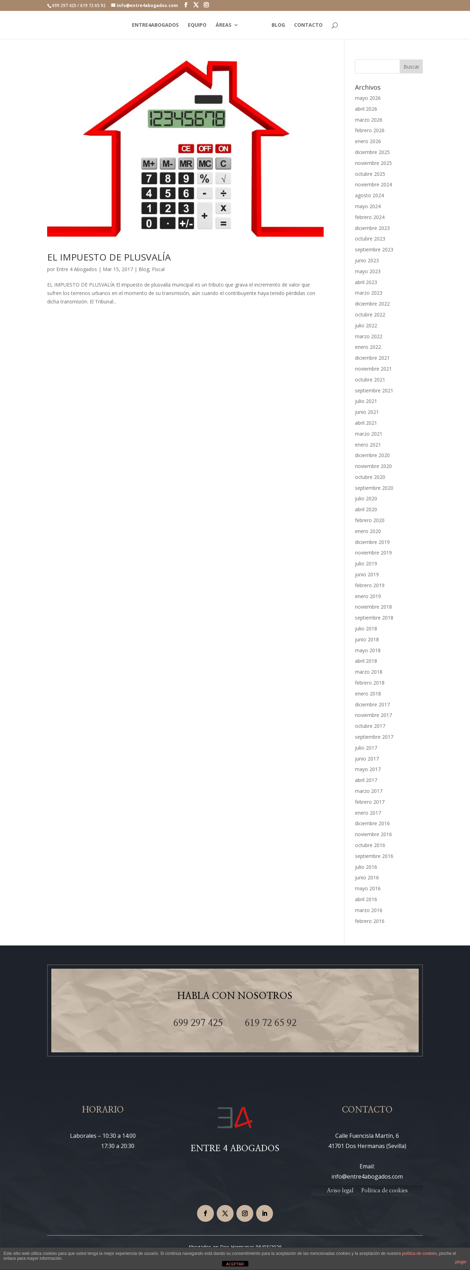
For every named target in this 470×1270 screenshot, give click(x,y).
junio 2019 (367, 574)
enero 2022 (368, 347)
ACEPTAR (235, 1264)
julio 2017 (366, 747)
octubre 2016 (370, 845)
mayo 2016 (368, 888)
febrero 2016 (370, 921)
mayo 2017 (368, 769)
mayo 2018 (368, 650)
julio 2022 (366, 325)
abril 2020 (366, 509)
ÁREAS (222, 25)
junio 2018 (367, 639)
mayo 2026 (368, 98)
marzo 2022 (368, 336)
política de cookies (419, 1253)
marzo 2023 (368, 292)
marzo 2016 (368, 910)
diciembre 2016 (372, 823)
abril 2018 (366, 661)
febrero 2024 (370, 217)
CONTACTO (309, 25)
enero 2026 (368, 141)
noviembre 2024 (373, 184)
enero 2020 (368, 531)
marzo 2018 (368, 671)
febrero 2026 (370, 130)
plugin (460, 1261)
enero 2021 (368, 444)
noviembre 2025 (373, 163)
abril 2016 (366, 899)
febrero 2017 (370, 801)
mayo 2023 (368, 271)
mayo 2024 (368, 206)
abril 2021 (366, 422)
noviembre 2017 (373, 715)
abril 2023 (366, 282)
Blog (144, 269)
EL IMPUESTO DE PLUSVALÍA (109, 257)
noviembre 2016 (373, 834)
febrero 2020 (370, 520)
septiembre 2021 (374, 390)
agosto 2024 (369, 195)
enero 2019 (368, 596)
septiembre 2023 (374, 249)
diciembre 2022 (372, 303)
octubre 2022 (370, 314)
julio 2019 (366, 563)
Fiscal (158, 269)
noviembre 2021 (373, 368)
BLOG (279, 25)
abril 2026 (366, 108)
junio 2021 (367, 412)
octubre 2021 (370, 379)
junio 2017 (367, 758)
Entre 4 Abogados (76, 269)
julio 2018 (366, 628)
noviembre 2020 (373, 466)
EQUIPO (196, 25)
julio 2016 (366, 867)
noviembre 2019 (373, 552)
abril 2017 (366, 780)
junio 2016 (367, 877)
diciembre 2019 (372, 542)
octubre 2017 (370, 726)
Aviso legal (340, 1190)
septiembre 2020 (374, 488)
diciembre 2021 (372, 357)
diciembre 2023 (372, 228)
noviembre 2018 (373, 606)
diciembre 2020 (372, 455)
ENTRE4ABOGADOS (154, 25)
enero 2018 (368, 693)
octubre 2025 (370, 174)
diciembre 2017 (372, 704)
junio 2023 (367, 260)
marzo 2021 (368, 433)
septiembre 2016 (374, 856)
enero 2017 (368, 812)
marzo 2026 (368, 119)
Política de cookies (384, 1190)
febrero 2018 (370, 682)
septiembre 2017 (374, 736)
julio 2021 (366, 401)
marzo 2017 (368, 791)
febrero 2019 (370, 585)
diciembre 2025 (372, 152)
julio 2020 (366, 498)
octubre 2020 (370, 477)
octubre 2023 (370, 238)
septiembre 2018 (374, 617)
